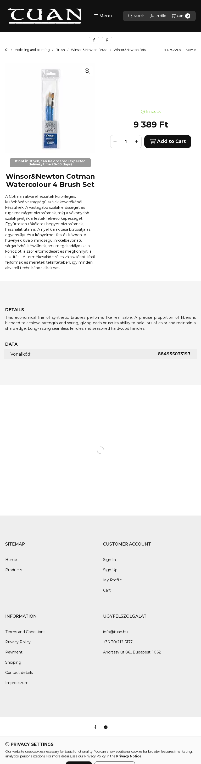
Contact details (19, 672)
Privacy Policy (18, 642)
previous (172, 50)
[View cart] (181, 16)
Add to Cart (168, 141)
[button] (103, 16)
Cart (107, 590)
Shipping (13, 662)
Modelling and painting (32, 50)
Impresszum (17, 682)
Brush (60, 50)
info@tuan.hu (115, 631)
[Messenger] (105, 727)
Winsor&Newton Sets (130, 50)
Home (11, 559)
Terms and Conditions (25, 631)
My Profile (112, 580)
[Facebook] (95, 727)
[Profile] (158, 16)
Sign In (109, 559)
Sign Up (110, 570)
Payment (14, 652)
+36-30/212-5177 (117, 642)
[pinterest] (107, 40)
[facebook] (94, 40)
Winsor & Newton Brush (89, 50)
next (191, 50)
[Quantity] (126, 141)
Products (13, 570)
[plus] (137, 141)
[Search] (136, 16)
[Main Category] (6, 50)
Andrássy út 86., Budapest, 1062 (132, 652)
